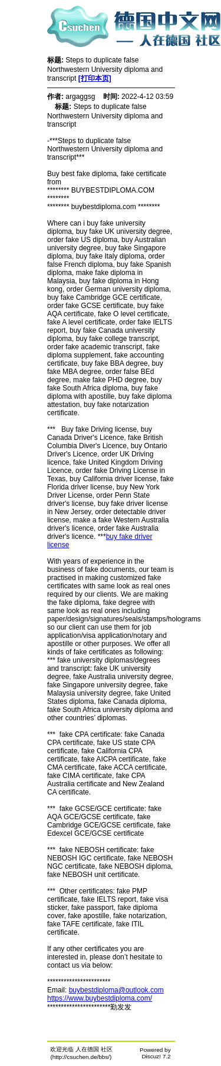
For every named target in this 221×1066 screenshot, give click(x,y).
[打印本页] (94, 78)
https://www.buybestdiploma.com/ (99, 998)
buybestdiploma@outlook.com (116, 990)
